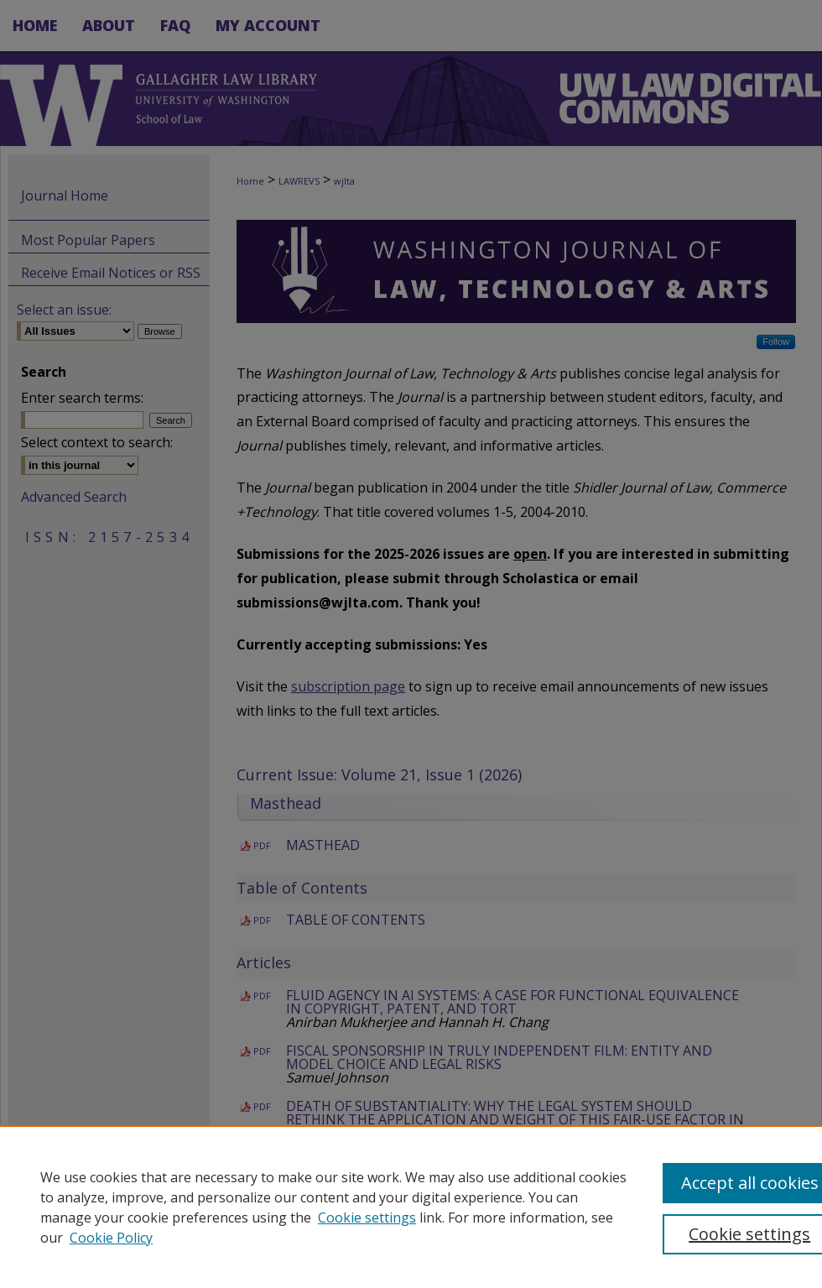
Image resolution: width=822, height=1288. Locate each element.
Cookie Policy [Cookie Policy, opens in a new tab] (111, 1237)
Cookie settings (367, 1217)
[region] (411, 1206)
